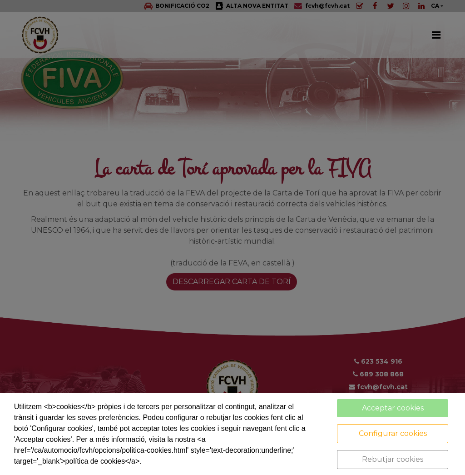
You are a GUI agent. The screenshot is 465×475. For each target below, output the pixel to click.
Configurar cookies (393, 433)
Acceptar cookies (393, 408)
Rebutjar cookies (392, 459)
